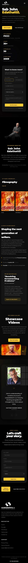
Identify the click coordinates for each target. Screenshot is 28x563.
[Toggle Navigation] (24, 3)
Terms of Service (5, 545)
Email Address (8, 83)
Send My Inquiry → (14, 105)
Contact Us (4, 534)
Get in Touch (7, 27)
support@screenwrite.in (19, 491)
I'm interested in (9, 89)
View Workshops (19, 27)
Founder (3, 527)
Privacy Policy (20, 108)
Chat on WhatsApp (5, 491)
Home (3, 524)
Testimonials (4, 532)
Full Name (7, 77)
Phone (16, 77)
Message (9, 95)
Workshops (4, 529)
